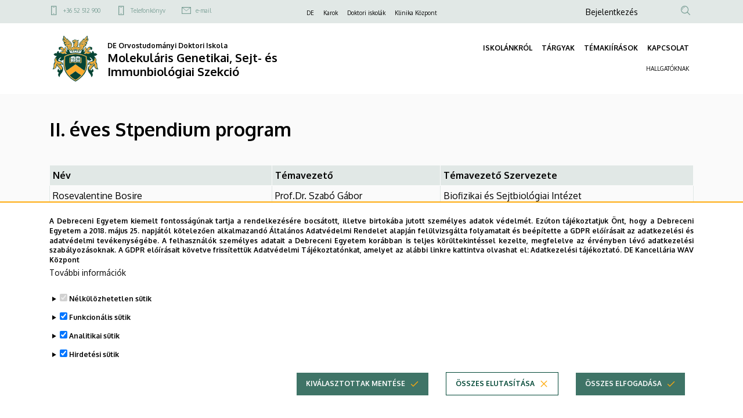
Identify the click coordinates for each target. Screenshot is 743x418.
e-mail (203, 10)
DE (310, 12)
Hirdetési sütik (94, 374)
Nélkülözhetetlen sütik (110, 319)
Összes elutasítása (495, 403)
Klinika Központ (416, 12)
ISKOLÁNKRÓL (507, 48)
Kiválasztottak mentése (355, 403)
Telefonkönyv (148, 10)
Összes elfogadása (623, 403)
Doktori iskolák (366, 12)
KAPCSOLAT (668, 48)
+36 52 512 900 (81, 10)
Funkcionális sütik (100, 337)
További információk (87, 293)
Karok (330, 12)
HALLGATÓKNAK (667, 68)
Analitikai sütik (94, 356)
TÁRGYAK (558, 48)
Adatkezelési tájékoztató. (576, 270)
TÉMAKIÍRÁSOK (611, 48)
